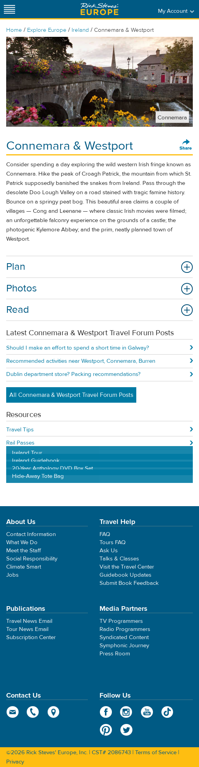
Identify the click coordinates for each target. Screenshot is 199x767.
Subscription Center (31, 637)
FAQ (105, 534)
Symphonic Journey (124, 645)
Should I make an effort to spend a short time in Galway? (77, 348)
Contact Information (31, 534)
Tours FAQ (112, 542)
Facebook (106, 712)
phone (33, 712)
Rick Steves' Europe (99, 9)
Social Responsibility (31, 558)
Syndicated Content (124, 637)
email (12, 712)
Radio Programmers (125, 629)
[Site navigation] (9, 9)
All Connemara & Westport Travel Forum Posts (71, 395)
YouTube (147, 712)
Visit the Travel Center (127, 567)
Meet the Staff (23, 550)
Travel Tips (20, 429)
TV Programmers (121, 621)
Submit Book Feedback (129, 583)
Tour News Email (27, 629)
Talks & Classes (119, 558)
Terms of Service (156, 752)
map (53, 712)
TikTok (167, 712)
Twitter (126, 730)
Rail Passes (20, 442)
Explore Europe (47, 30)
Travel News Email (29, 621)
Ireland (80, 30)
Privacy (15, 761)
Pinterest (106, 730)
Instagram (126, 712)
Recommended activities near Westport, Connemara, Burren (80, 361)
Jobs (12, 575)
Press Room (115, 653)
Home (14, 30)
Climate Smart (23, 567)
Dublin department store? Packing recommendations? (73, 374)
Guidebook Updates (125, 575)
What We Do (22, 542)
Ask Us (109, 550)
